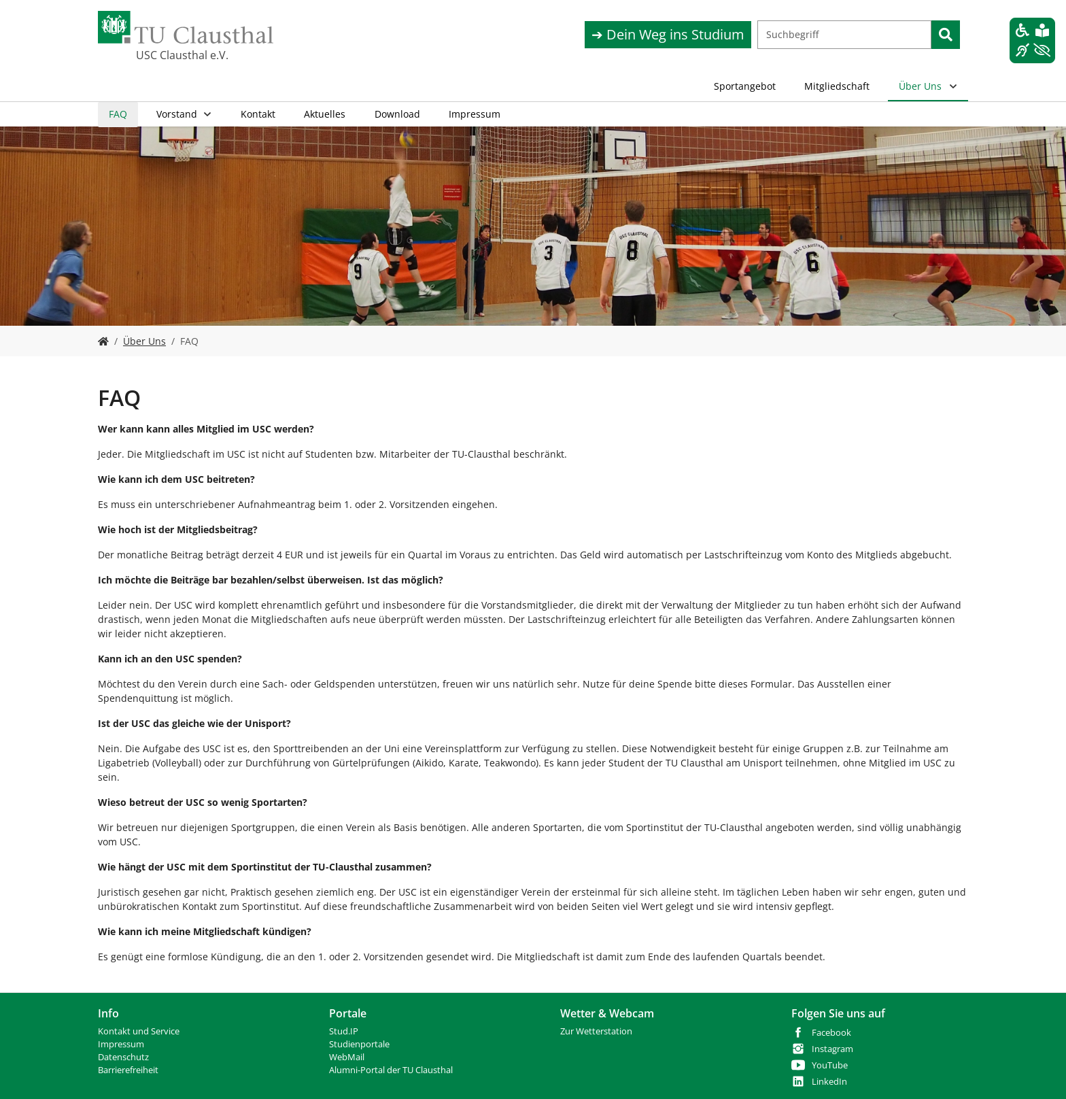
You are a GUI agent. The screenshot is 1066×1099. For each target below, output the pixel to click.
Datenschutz (123, 1057)
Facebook (831, 1032)
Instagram (832, 1049)
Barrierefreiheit (128, 1070)
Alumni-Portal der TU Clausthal (391, 1070)
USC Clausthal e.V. (182, 55)
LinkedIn (829, 1081)
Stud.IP (343, 1031)
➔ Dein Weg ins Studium (667, 34)
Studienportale (359, 1044)
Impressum (121, 1044)
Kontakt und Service (138, 1031)
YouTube (830, 1065)
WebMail (346, 1057)
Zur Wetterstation (596, 1031)
